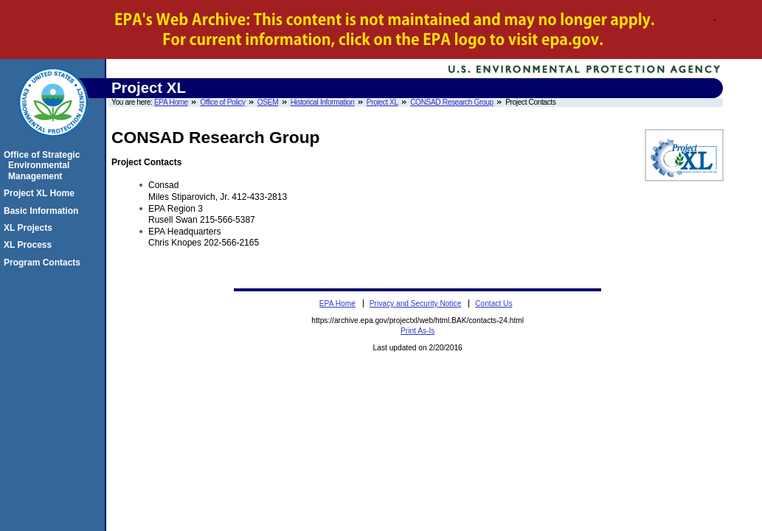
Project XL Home (41, 193)
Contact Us (493, 303)
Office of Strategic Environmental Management (44, 165)
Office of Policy (222, 102)
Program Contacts (44, 262)
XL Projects (30, 228)
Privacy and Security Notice (416, 303)
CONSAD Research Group (451, 102)
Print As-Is (417, 331)
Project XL (382, 102)
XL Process (30, 245)
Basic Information (43, 211)
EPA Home (171, 102)
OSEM (267, 102)
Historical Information (323, 102)
